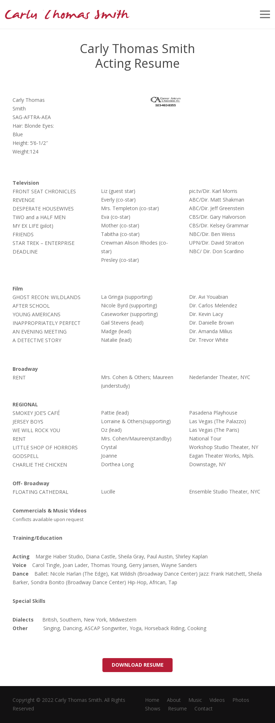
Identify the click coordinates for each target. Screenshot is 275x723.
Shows (152, 708)
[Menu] (265, 14)
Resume (177, 708)
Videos (217, 699)
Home (152, 699)
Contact (203, 708)
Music (195, 699)
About (174, 699)
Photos (240, 699)
